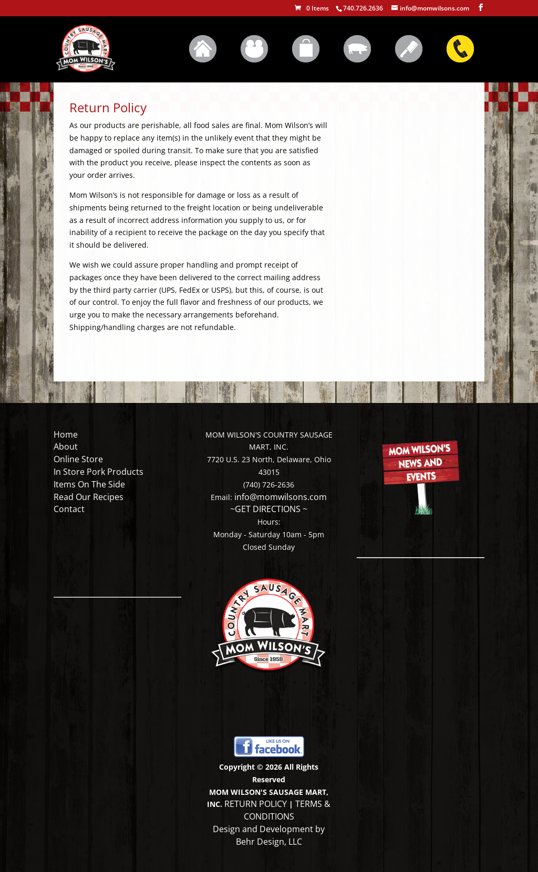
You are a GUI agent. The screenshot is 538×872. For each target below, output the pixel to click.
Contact (69, 509)
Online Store (78, 459)
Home (66, 434)
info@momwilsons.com (280, 497)
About (66, 446)
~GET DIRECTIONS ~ (268, 509)
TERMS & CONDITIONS (287, 810)
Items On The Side (89, 484)
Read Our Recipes (88, 497)
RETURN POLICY (255, 804)
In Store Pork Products (98, 471)
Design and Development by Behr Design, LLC (269, 835)
